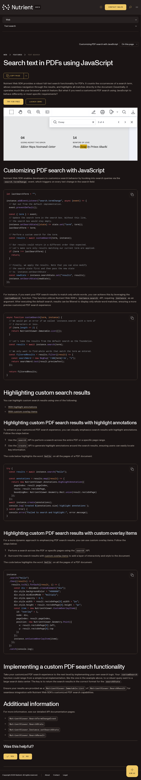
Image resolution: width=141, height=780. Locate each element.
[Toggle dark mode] (101, 7)
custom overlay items (56, 555)
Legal (65, 775)
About (47, 775)
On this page (130, 44)
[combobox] (26, 76)
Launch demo (35, 102)
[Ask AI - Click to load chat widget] (132, 771)
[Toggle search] (130, 7)
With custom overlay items (22, 411)
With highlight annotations (22, 407)
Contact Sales (115, 7)
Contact (56, 775)
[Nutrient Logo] (21, 7)
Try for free (13, 102)
